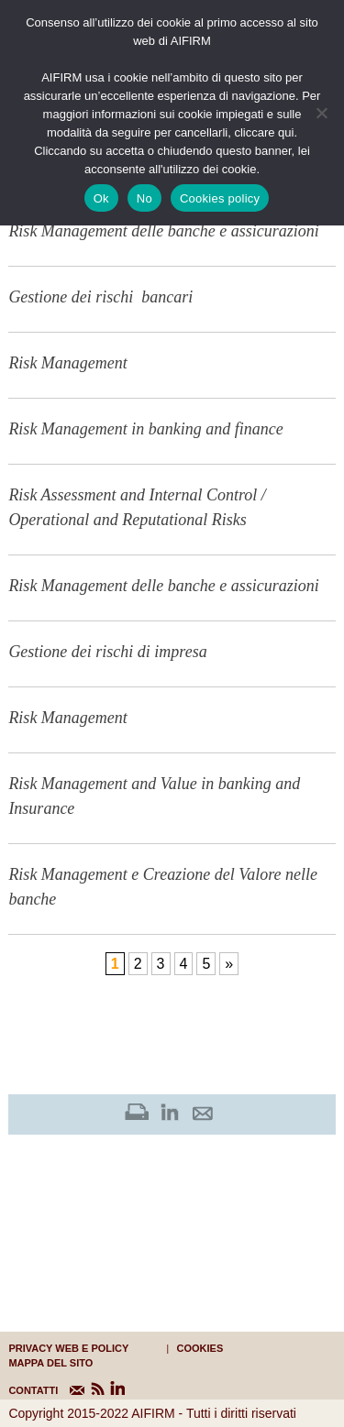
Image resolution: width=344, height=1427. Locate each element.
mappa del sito (50, 1362)
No (144, 198)
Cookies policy (220, 198)
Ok (101, 198)
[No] (321, 113)
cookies (200, 1348)
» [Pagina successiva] (229, 963)
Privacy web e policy (68, 1348)
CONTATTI (19, 1390)
